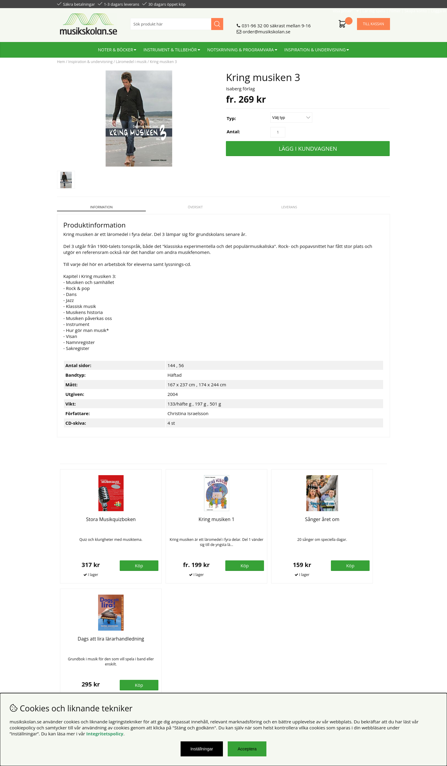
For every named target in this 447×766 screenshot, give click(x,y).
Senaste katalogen (161, 649)
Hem (61, 61)
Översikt (181, 207)
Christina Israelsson (187, 410)
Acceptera (247, 748)
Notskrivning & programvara (240, 47)
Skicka (378, 670)
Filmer (338, 3)
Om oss (150, 643)
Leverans (266, 207)
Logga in (381, 3)
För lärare (152, 661)
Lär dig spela (316, 3)
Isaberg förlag (240, 89)
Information (96, 207)
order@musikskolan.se (266, 29)
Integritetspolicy (105, 734)
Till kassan (373, 21)
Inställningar (201, 748)
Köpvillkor (67, 643)
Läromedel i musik (131, 61)
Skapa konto (358, 3)
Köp (202, 562)
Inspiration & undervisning (315, 47)
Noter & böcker (115, 47)
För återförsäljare (160, 655)
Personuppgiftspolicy (79, 649)
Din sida (65, 655)
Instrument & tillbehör (170, 47)
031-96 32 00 (255, 23)
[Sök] (176, 22)
